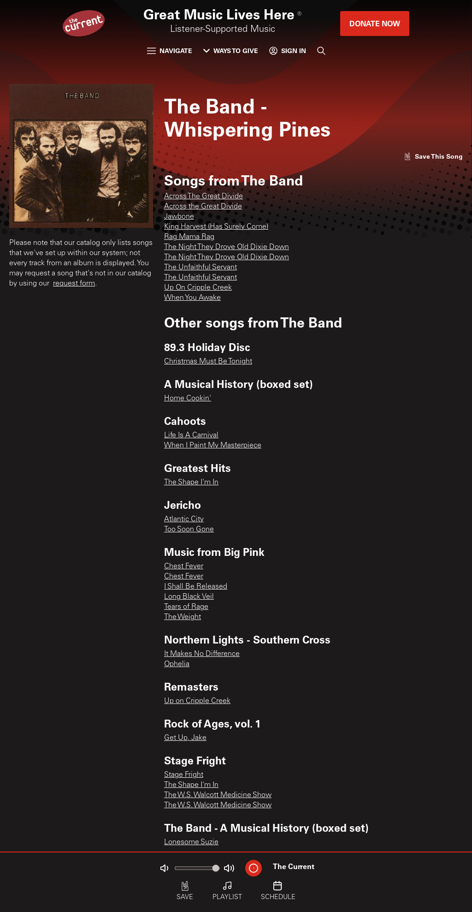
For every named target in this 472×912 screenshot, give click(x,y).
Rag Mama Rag (189, 237)
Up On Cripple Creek (198, 288)
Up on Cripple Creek (197, 701)
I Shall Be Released (195, 586)
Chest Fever (183, 566)
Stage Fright (183, 775)
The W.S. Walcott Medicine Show (217, 795)
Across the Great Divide (203, 206)
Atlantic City (184, 519)
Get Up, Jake (185, 738)
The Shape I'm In (191, 482)
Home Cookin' (187, 398)
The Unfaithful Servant (200, 267)
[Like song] (433, 156)
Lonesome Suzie (191, 842)
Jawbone (179, 217)
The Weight (182, 617)
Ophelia (176, 664)
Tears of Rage (186, 607)
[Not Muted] (164, 868)
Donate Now (374, 23)
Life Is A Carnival (191, 435)
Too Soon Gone (189, 529)
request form (74, 283)
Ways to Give (230, 50)
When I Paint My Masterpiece (212, 445)
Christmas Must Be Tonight (208, 361)
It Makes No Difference (202, 654)
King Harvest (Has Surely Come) (216, 227)
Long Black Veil (189, 597)
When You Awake (192, 298)
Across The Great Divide (203, 196)
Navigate (169, 50)
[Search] (321, 51)
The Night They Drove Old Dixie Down (226, 247)
